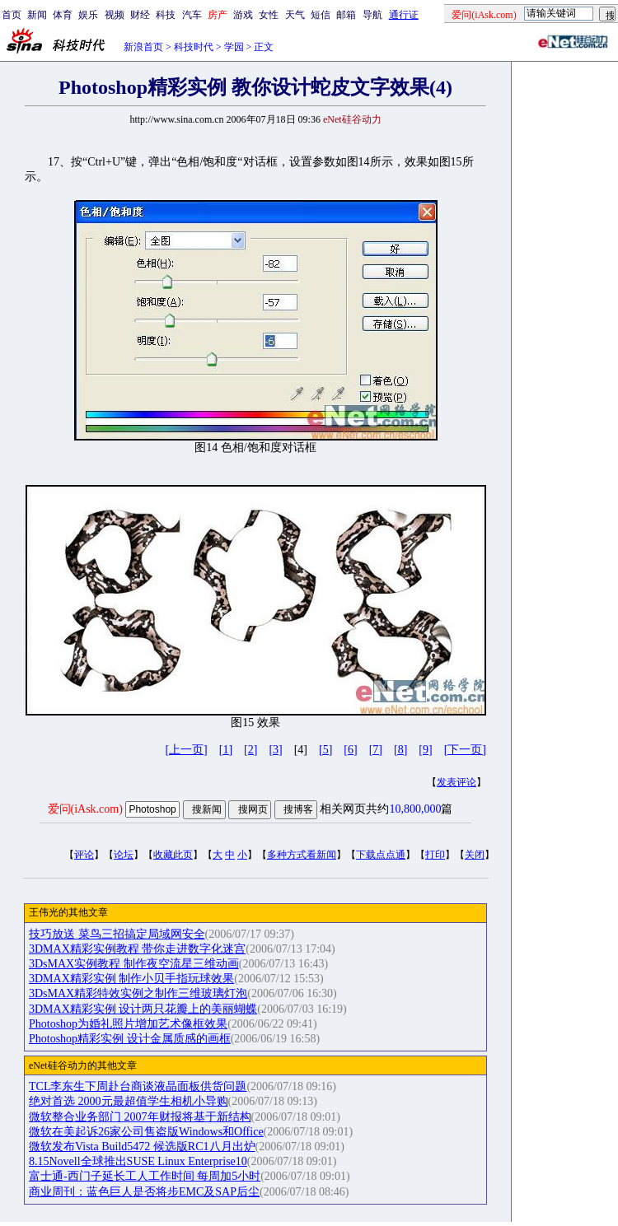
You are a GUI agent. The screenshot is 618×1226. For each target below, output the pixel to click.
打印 (435, 854)
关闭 (475, 854)
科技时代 (193, 47)
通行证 (404, 15)
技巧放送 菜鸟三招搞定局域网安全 (117, 934)
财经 (140, 15)
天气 (295, 15)
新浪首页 (143, 47)
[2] (250, 750)
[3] (275, 750)
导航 (372, 15)
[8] (400, 750)
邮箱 (346, 15)
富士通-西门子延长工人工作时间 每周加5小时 (144, 1176)
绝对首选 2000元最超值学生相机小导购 (128, 1101)
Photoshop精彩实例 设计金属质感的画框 (130, 1039)
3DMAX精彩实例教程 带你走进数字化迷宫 (137, 949)
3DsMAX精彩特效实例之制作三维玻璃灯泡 (138, 993)
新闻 (37, 15)
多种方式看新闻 (301, 854)
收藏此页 (173, 854)
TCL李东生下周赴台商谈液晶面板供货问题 (137, 1086)
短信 (320, 15)
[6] (350, 750)
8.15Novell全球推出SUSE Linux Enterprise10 (138, 1161)
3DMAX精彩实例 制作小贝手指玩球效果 (131, 978)
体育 (63, 15)
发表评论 (456, 782)
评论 (84, 854)
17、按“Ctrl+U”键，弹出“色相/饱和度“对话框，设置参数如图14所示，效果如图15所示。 (255, 443)
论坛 (123, 854)
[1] (225, 750)
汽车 (192, 15)
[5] (325, 750)
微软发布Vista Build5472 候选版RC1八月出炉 (142, 1146)
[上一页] (186, 750)
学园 (234, 47)
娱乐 (88, 15)
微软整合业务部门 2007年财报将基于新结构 (140, 1117)
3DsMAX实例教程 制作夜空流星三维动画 (134, 964)
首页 (11, 15)
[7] (375, 750)
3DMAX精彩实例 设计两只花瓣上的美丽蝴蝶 (143, 1009)
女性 (269, 15)
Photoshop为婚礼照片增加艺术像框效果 (128, 1024)
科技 (166, 15)
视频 (114, 15)
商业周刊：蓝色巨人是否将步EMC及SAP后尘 (144, 1192)
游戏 (243, 15)
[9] (425, 750)
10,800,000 (415, 809)
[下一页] (465, 750)
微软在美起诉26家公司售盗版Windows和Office (146, 1132)
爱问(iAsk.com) (85, 809)
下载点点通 (380, 854)
